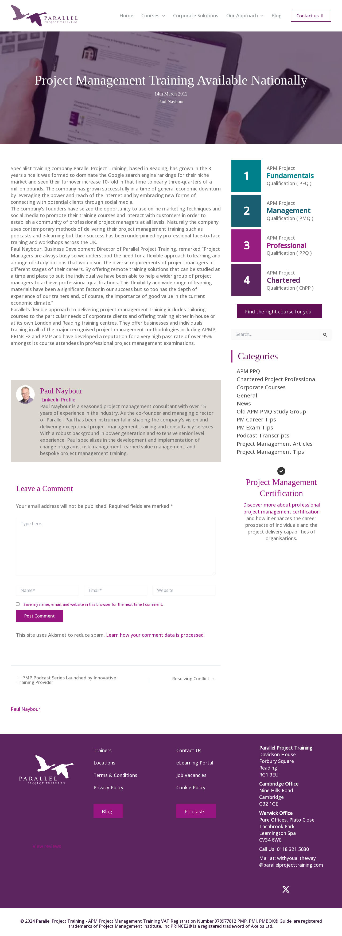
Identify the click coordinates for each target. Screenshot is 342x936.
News (244, 403)
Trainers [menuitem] (103, 750)
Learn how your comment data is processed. (156, 634)
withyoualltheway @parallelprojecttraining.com (291, 861)
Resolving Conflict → (194, 678)
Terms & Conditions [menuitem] (116, 775)
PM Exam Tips (255, 427)
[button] (162, 16)
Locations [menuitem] (104, 763)
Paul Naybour (171, 101)
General (247, 395)
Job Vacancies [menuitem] (191, 775)
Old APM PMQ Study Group (271, 411)
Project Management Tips (270, 451)
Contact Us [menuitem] (189, 750)
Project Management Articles (275, 443)
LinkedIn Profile (58, 399)
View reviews (47, 846)
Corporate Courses (261, 387)
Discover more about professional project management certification (281, 508)
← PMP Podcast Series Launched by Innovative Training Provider (64, 680)
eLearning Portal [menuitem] (194, 763)
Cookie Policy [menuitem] (190, 788)
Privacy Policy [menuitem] (108, 788)
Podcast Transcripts (263, 435)
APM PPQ (248, 371)
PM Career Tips (256, 419)
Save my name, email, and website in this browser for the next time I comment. (93, 604)
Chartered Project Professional (277, 379)
